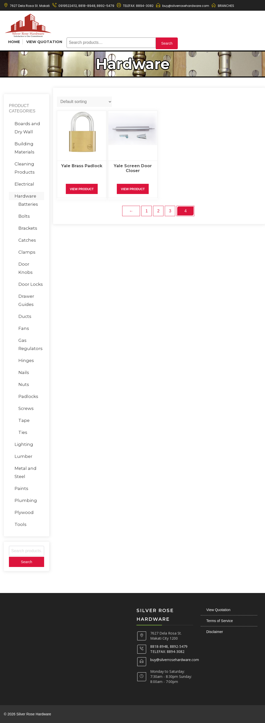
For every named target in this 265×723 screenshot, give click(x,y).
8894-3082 (145, 6)
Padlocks (28, 396)
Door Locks (30, 284)
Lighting (24, 444)
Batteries (28, 204)
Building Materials (24, 147)
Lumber (23, 456)
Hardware (25, 196)
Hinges (26, 360)
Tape (24, 420)
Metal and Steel (25, 472)
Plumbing (26, 500)
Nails (23, 372)
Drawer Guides (26, 300)
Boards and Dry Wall (27, 127)
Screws (26, 408)
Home (14, 42)
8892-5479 (105, 6)
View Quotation (44, 42)
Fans (23, 328)
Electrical (24, 184)
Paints (21, 488)
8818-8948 (86, 6)
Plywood (24, 512)
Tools (21, 524)
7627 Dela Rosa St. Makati (30, 6)
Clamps (26, 252)
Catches (27, 240)
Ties (22, 432)
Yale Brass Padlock (81, 165)
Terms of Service (219, 621)
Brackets (27, 228)
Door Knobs (25, 268)
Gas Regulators (30, 344)
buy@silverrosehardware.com (185, 6)
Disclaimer (214, 632)
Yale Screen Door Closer (133, 168)
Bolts (24, 216)
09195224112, (68, 6)
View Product (82, 189)
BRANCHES (226, 6)
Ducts (24, 316)
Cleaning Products (25, 168)
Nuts (23, 384)
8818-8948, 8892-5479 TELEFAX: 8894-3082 (168, 649)
